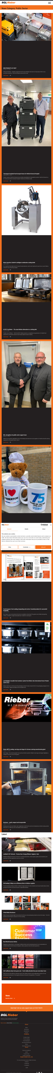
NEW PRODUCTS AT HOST (9, 68)
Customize (26, 547)
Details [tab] (26, 529)
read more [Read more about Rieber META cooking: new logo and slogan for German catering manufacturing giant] (6, 756)
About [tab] (43, 529)
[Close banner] (50, 524)
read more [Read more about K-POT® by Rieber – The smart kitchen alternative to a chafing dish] (6, 336)
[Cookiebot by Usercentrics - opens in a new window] (42, 525)
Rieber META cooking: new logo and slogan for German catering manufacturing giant (24, 749)
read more (5, 860)
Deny (9, 547)
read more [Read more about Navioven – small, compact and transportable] (6, 829)
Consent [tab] (9, 529)
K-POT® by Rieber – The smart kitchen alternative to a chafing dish (20, 329)
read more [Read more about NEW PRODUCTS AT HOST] (6, 75)
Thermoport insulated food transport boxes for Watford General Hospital (21, 173)
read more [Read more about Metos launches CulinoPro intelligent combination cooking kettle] (6, 269)
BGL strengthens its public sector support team (15, 435)
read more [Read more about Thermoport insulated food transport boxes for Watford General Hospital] (6, 181)
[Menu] (49, 3)
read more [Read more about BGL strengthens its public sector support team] (6, 442)
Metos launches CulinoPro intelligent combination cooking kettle (19, 262)
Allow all (43, 547)
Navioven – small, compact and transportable (14, 822)
